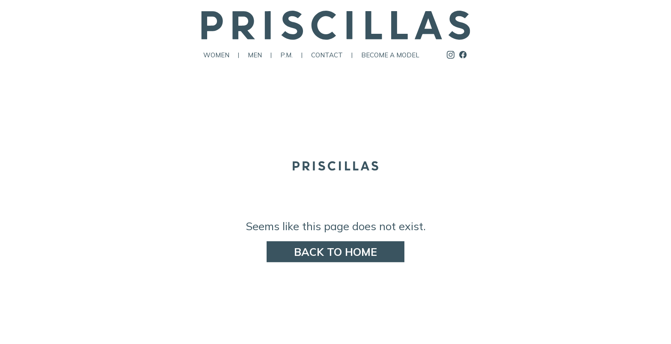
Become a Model (390, 55)
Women (216, 55)
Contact (327, 55)
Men (255, 55)
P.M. (286, 55)
